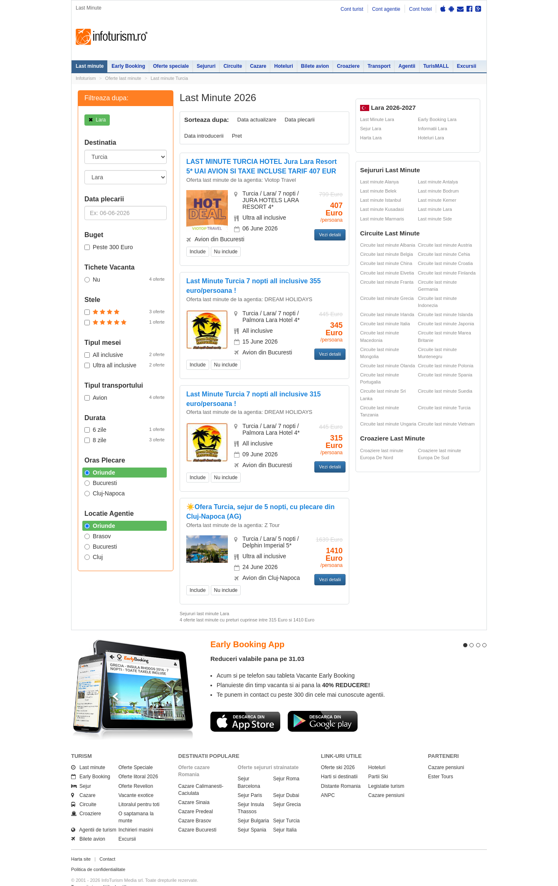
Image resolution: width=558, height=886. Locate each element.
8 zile (124, 439)
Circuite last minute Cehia (444, 254)
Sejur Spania (252, 815)
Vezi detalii (330, 234)
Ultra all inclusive (124, 365)
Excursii (467, 66)
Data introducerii (204, 136)
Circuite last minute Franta (386, 282)
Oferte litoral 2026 (138, 762)
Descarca (245, 705)
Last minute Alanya (379, 181)
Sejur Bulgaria (253, 806)
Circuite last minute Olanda (387, 365)
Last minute (90, 66)
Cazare (258, 66)
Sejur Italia (285, 815)
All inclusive (124, 354)
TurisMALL (436, 66)
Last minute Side (435, 218)
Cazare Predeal (195, 796)
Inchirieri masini (136, 815)
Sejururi (206, 66)
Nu (124, 279)
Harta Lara (371, 137)
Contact (107, 843)
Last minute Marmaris (382, 218)
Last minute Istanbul (380, 200)
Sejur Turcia (286, 806)
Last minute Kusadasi (382, 209)
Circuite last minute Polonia (445, 365)
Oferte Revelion (136, 771)
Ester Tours (440, 762)
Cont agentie (386, 9)
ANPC (328, 780)
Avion (124, 397)
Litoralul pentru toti (139, 789)
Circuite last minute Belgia (386, 254)
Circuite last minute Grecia (387, 298)
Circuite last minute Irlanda (387, 314)
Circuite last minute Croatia (445, 263)
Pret (237, 136)
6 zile (124, 429)
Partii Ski (378, 762)
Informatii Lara (432, 128)
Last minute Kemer (437, 200)
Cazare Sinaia (194, 787)
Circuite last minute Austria (445, 245)
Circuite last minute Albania (387, 245)
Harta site (81, 843)
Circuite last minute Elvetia (387, 272)
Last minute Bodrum (438, 190)
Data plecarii (299, 119)
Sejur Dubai (286, 780)
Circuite (232, 66)
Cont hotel (420, 9)
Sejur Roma (286, 764)
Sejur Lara (370, 128)
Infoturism (112, 37)
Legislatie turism (386, 771)
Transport (379, 66)
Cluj (93, 557)
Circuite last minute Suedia (445, 391)
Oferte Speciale (136, 752)
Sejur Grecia (287, 789)
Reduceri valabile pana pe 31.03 (257, 643)
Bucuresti (100, 483)
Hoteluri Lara (431, 137)
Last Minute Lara (377, 119)
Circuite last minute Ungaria (388, 423)
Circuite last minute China (386, 263)
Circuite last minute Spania (445, 374)
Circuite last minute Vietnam (446, 423)
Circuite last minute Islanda (445, 314)
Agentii (406, 66)
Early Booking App (247, 629)
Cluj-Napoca (104, 493)
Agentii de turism (93, 815)
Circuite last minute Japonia (446, 323)
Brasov (97, 536)
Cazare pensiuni (386, 780)
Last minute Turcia (169, 78)
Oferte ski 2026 (338, 752)
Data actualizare (257, 119)
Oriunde (99, 472)
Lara (97, 120)
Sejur (81, 771)
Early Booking (128, 66)
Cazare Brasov (194, 806)
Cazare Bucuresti (197, 815)
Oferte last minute (123, 78)
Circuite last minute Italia (385, 323)
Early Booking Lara (437, 119)
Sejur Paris (250, 780)
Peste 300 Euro (108, 247)
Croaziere (348, 66)
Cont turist (352, 9)
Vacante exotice (136, 780)
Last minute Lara (435, 209)
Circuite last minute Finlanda (447, 272)
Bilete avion (315, 66)
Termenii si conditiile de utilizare (103, 871)
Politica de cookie (89, 878)
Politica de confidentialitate (98, 854)
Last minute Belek (378, 190)
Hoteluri (283, 66)
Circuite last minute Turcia (444, 407)
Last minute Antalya (438, 181)
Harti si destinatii (339, 762)
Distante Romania (340, 771)
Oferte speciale (171, 66)
